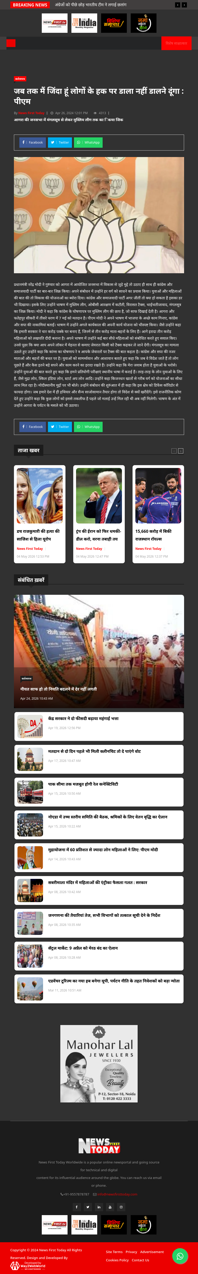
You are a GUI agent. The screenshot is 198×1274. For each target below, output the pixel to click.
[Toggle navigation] (10, 43)
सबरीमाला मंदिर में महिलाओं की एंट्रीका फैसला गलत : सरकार (97, 882)
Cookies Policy (117, 1260)
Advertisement (152, 1251)
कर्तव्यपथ (20, 79)
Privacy (131, 1251)
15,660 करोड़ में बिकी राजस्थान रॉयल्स (153, 535)
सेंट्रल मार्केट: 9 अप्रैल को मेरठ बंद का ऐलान (83, 948)
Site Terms (114, 1251)
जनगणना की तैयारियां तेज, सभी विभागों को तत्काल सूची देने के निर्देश (104, 915)
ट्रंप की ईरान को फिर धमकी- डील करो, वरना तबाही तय (98, 535)
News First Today (31, 113)
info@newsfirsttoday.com (117, 1194)
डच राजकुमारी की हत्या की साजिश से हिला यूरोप (38, 535)
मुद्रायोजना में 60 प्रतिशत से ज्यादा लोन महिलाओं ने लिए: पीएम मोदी (103, 850)
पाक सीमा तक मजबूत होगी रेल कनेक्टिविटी (83, 784)
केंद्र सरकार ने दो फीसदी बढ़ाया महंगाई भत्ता (83, 718)
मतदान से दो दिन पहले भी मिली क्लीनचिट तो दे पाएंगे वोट (94, 751)
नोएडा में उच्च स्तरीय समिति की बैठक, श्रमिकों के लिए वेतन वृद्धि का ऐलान (107, 817)
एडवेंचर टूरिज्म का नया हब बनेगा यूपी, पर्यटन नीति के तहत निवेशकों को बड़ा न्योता (114, 981)
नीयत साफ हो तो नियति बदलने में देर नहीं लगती (58, 689)
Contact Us (140, 1260)
